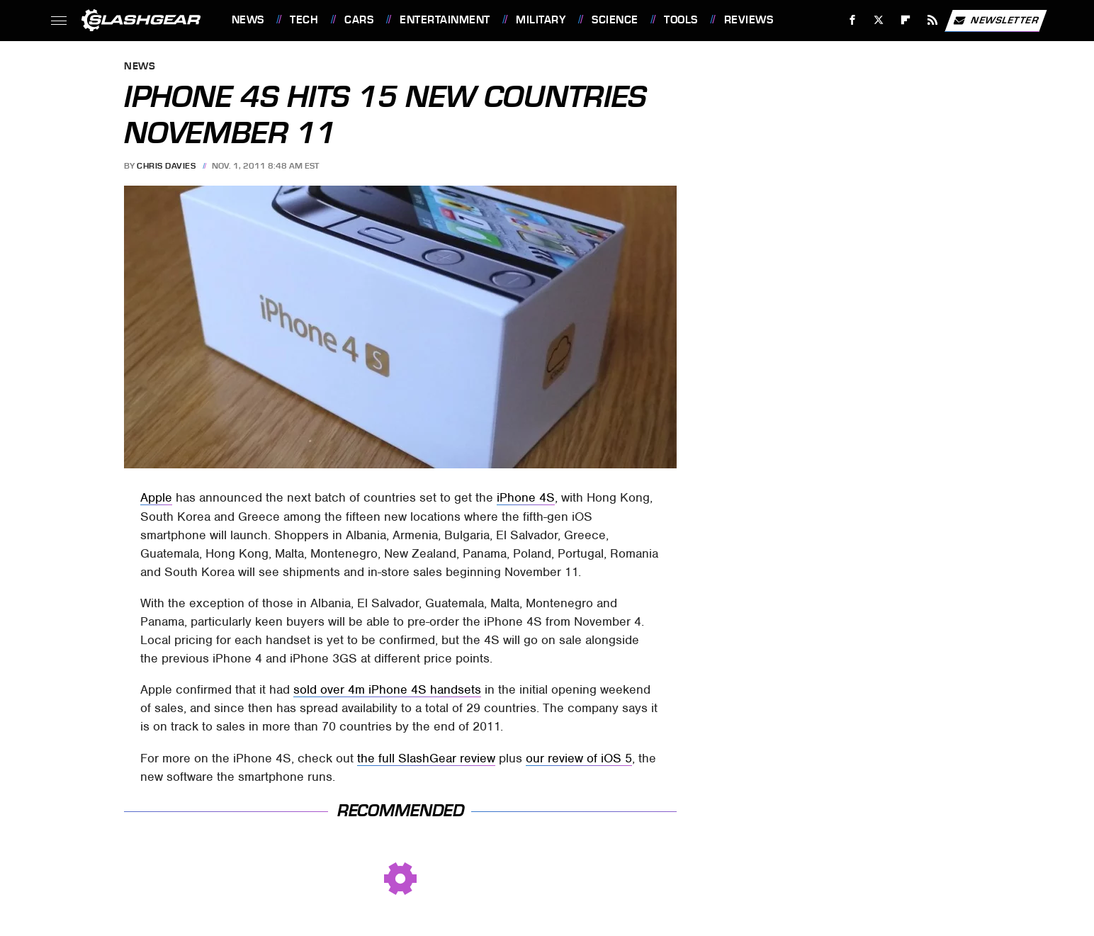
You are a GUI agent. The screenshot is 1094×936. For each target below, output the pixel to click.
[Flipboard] (906, 20)
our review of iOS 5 (579, 758)
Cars (358, 19)
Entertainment (445, 19)
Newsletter (995, 20)
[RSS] (932, 20)
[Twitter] (879, 20)
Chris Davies (166, 166)
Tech (304, 19)
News (248, 19)
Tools (681, 19)
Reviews (749, 19)
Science (615, 19)
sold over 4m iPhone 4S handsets (387, 689)
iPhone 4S (526, 497)
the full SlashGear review (426, 758)
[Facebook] (852, 20)
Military (540, 19)
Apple (156, 497)
